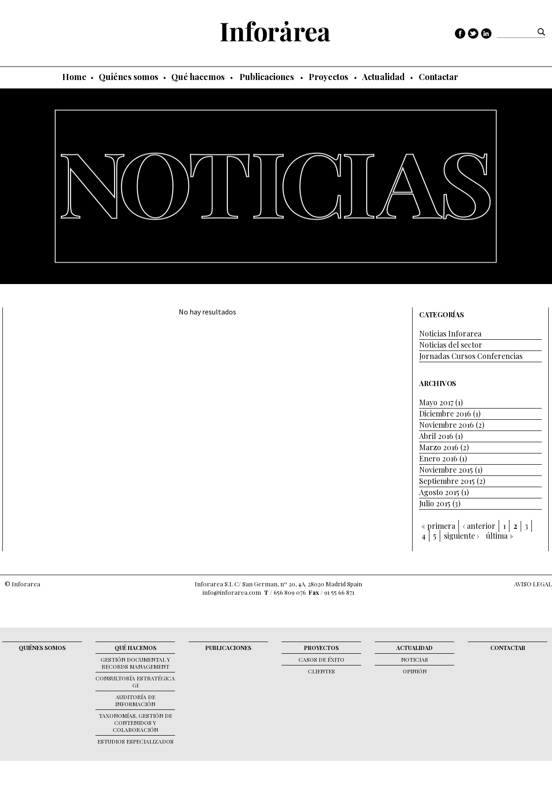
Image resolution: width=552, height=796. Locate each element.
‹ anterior (479, 526)
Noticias (414, 659)
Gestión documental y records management (135, 663)
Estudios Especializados (135, 741)
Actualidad (383, 76)
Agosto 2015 (439, 492)
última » (499, 536)
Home (74, 76)
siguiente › (461, 536)
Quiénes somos (128, 76)
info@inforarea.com (232, 592)
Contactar (438, 76)
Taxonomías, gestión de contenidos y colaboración (135, 722)
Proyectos (328, 76)
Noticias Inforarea (450, 333)
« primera (438, 526)
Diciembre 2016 (445, 413)
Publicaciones (267, 76)
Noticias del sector (450, 345)
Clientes (321, 671)
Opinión (415, 671)
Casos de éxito (321, 659)
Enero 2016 (438, 458)
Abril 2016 (436, 436)
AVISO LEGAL (533, 584)
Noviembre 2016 (446, 425)
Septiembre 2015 (447, 481)
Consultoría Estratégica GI (135, 681)
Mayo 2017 (436, 402)
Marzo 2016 (438, 447)
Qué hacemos (198, 76)
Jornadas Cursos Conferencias (471, 356)
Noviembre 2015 (446, 470)
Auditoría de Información (135, 700)
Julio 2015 (434, 503)
